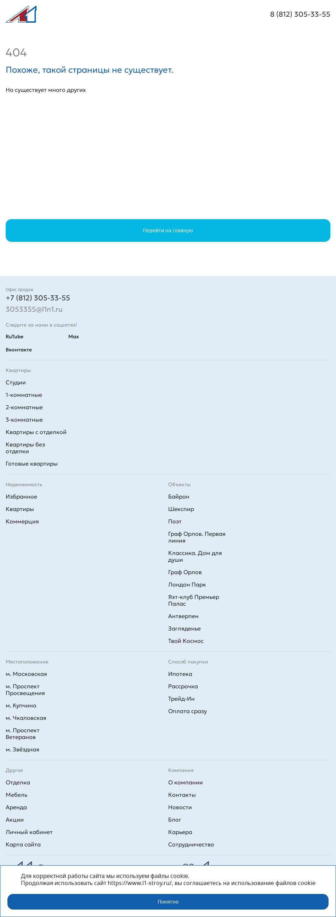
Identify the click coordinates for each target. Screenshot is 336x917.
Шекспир (181, 508)
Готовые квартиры (32, 463)
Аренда (16, 807)
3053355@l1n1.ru (34, 309)
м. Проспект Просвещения (25, 689)
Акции (15, 819)
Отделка (18, 782)
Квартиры (20, 508)
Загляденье (184, 628)
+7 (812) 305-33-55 (38, 298)
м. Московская (26, 673)
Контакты (182, 794)
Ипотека (180, 673)
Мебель (16, 794)
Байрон (178, 496)
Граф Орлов (185, 572)
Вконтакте (19, 349)
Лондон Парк (187, 584)
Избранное (21, 496)
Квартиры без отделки (25, 448)
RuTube (14, 336)
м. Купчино (21, 705)
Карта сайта (23, 844)
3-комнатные (24, 419)
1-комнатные (24, 394)
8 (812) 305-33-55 (300, 14)
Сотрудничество (191, 844)
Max (73, 336)
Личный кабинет (29, 831)
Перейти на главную (168, 230)
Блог (174, 819)
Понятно (168, 902)
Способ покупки (188, 661)
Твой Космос (186, 640)
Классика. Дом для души (195, 556)
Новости (180, 807)
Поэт (175, 521)
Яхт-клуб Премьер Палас (193, 600)
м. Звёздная (22, 749)
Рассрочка (183, 686)
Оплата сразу (187, 711)
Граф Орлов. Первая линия (197, 537)
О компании (185, 782)
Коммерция (22, 521)
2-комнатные (24, 407)
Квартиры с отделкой (36, 431)
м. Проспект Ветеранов (23, 733)
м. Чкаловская (26, 717)
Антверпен (183, 615)
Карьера (180, 831)
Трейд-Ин (181, 698)
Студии (16, 382)
